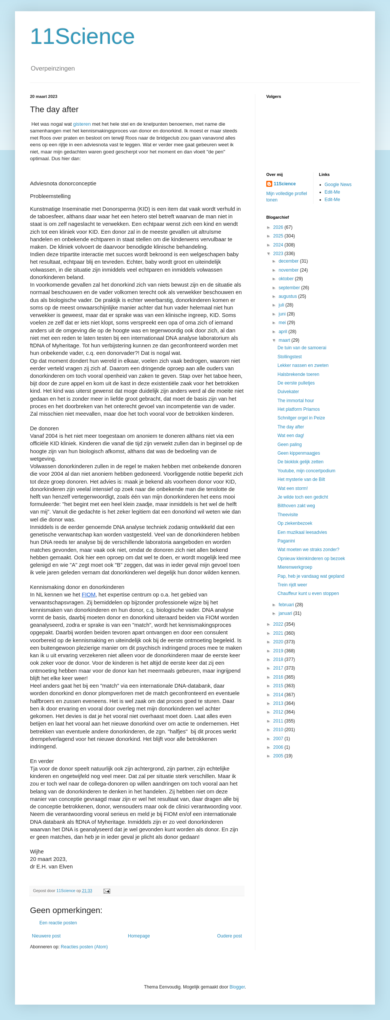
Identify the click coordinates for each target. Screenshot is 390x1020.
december (289, 261)
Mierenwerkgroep (295, 567)
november (289, 270)
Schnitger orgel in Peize (301, 418)
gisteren (82, 124)
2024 (279, 245)
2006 (279, 747)
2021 (279, 633)
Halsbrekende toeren (298, 374)
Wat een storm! (293, 488)
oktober (287, 278)
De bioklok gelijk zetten (301, 461)
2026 (279, 227)
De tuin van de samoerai (302, 347)
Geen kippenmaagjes (299, 453)
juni (283, 314)
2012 (279, 712)
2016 (279, 677)
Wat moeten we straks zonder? (308, 549)
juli (282, 305)
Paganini (286, 541)
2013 (279, 703)
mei (283, 322)
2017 (279, 668)
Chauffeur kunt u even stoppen (308, 593)
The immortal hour (296, 400)
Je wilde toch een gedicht (303, 497)
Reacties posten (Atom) (84, 946)
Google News (338, 184)
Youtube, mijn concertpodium (306, 470)
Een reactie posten (58, 922)
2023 (279, 253)
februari (287, 604)
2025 (279, 236)
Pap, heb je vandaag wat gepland (311, 576)
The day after (291, 427)
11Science (82, 36)
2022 (279, 624)
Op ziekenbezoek (295, 523)
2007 (279, 738)
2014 (279, 694)
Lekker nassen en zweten (303, 365)
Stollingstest (290, 356)
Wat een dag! (291, 435)
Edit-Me (332, 192)
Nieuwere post (46, 936)
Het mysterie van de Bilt (301, 479)
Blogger (237, 987)
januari (286, 613)
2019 (279, 650)
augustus (288, 296)
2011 (279, 721)
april (283, 331)
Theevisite (288, 514)
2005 (279, 756)
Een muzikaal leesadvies (302, 532)
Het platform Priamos (299, 409)
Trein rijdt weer (292, 584)
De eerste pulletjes (296, 383)
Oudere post (229, 936)
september (290, 287)
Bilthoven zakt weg (296, 505)
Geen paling (290, 444)
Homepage (139, 936)
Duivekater (288, 391)
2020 (279, 641)
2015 (279, 685)
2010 (279, 729)
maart (285, 340)
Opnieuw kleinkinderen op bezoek (311, 558)
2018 (279, 659)
